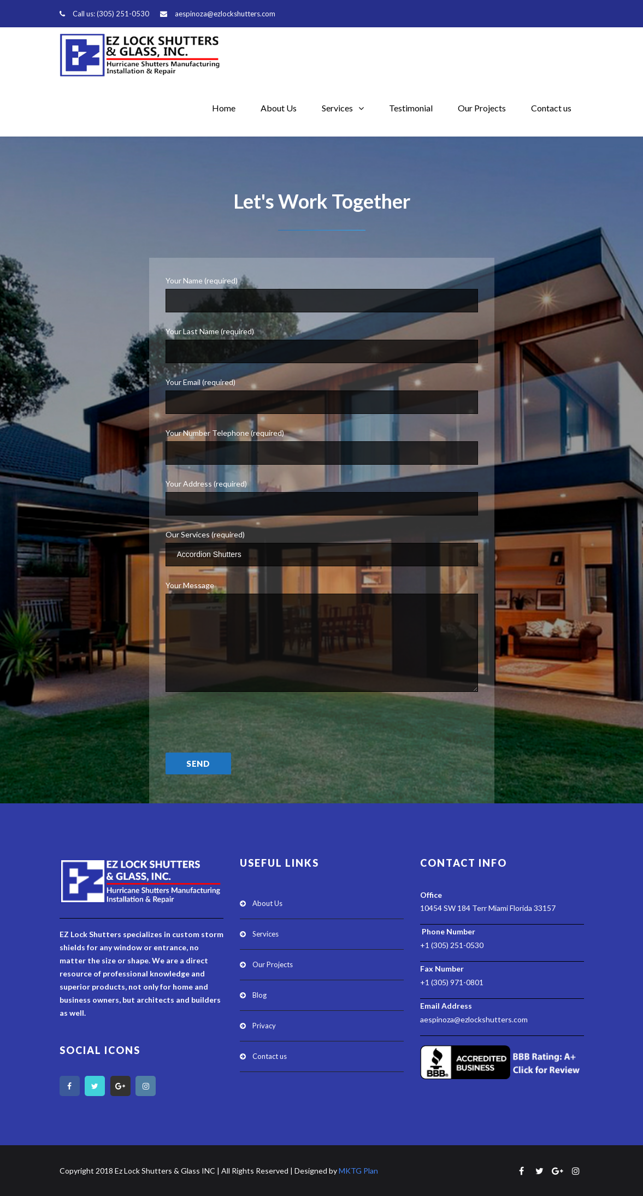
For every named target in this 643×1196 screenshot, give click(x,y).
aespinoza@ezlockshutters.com (225, 13)
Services (337, 108)
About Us (279, 108)
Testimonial (411, 108)
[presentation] (249, 729)
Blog (259, 995)
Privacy (264, 1025)
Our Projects (482, 108)
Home (223, 108)
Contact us (551, 108)
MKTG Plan (358, 1170)
